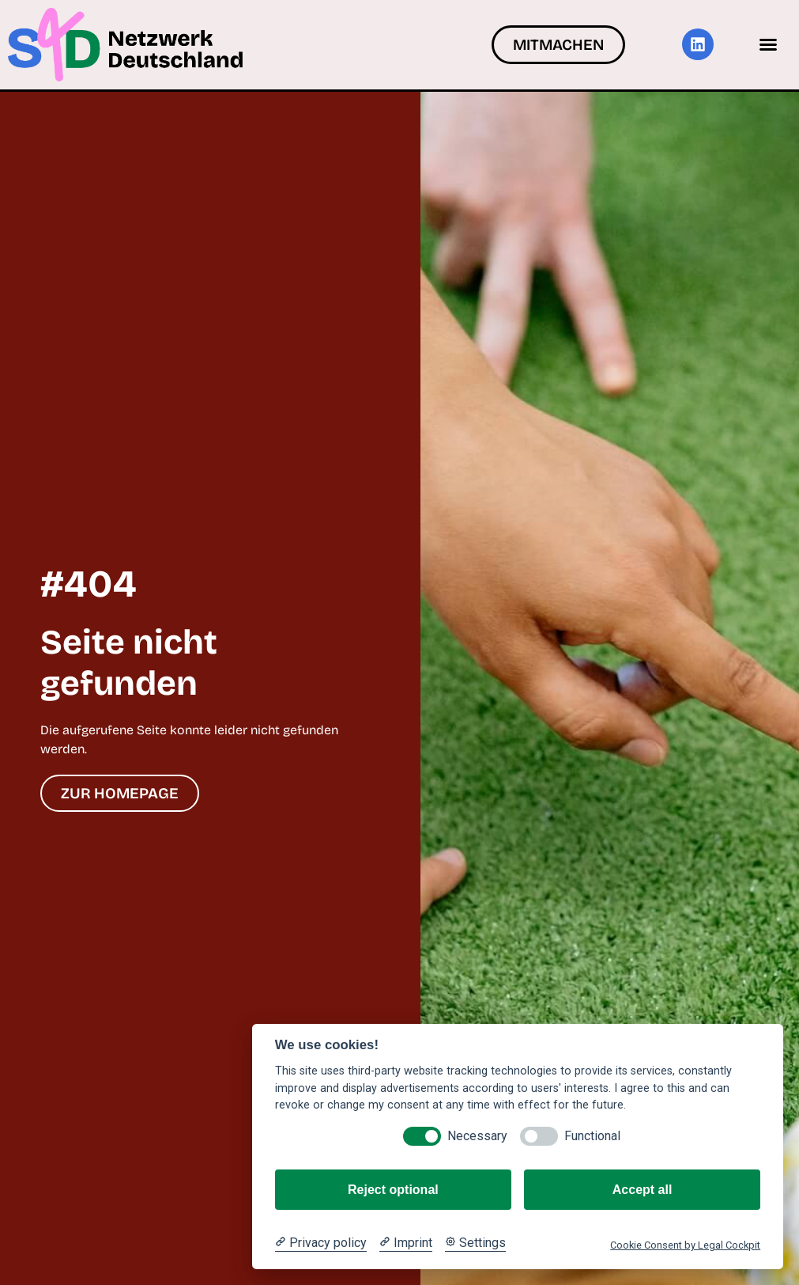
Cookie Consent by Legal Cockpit (685, 1245)
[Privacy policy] (321, 1243)
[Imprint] (405, 1243)
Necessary (477, 1135)
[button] (768, 44)
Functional (592, 1135)
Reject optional (393, 1189)
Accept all (642, 1189)
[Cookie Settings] (475, 1243)
